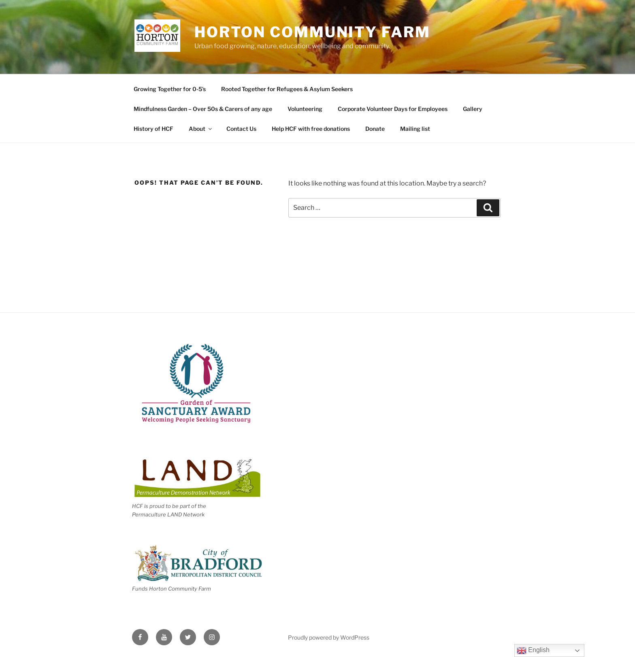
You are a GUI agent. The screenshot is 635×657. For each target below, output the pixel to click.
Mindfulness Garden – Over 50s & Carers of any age (203, 108)
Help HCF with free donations (311, 128)
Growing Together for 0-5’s (170, 88)
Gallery (472, 108)
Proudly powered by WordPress (328, 637)
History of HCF (153, 128)
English (533, 650)
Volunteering (305, 108)
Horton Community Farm (312, 32)
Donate (375, 128)
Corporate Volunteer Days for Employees (392, 108)
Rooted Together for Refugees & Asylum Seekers (287, 88)
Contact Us (241, 128)
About (201, 128)
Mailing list (415, 128)
